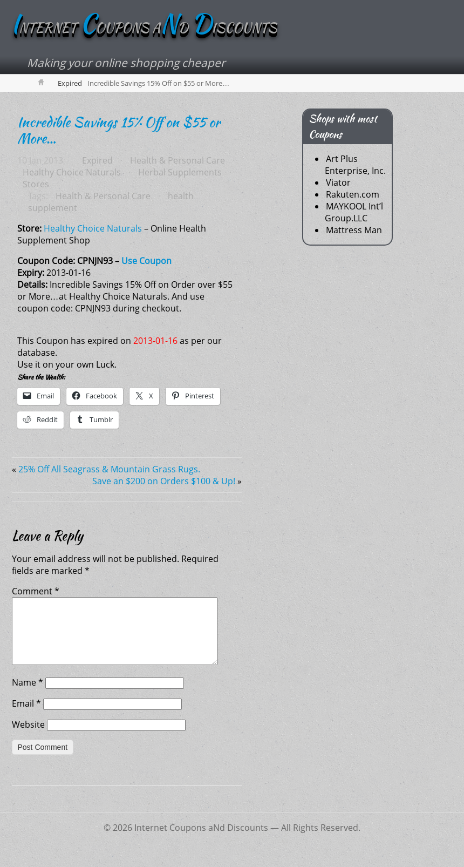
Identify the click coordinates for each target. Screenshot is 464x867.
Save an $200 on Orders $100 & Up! (163, 481)
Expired (70, 83)
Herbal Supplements (180, 172)
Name (27, 695)
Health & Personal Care (177, 160)
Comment (35, 591)
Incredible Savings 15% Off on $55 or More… (118, 130)
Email (26, 716)
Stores (36, 184)
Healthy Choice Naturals (72, 172)
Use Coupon (146, 261)
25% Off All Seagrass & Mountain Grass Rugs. (109, 469)
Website (28, 737)
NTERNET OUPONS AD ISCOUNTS (144, 27)
